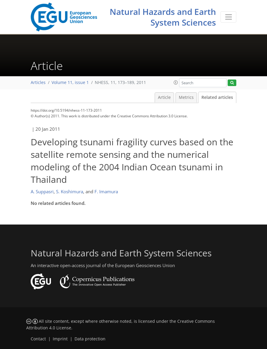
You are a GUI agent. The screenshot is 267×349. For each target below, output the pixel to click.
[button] (176, 82)
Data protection (89, 339)
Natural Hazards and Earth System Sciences (163, 17)
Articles (38, 82)
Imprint (60, 339)
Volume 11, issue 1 (70, 82)
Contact (38, 339)
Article (164, 97)
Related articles (217, 97)
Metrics (186, 97)
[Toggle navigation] (228, 17)
